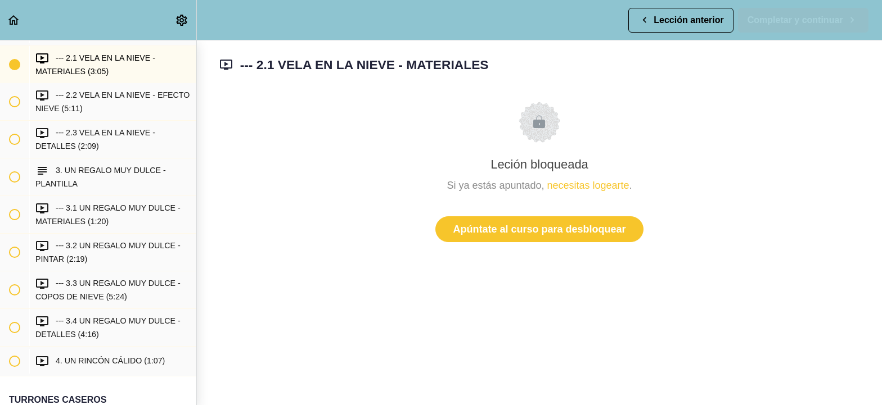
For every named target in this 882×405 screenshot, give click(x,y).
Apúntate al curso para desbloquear (539, 229)
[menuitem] (182, 20)
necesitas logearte (588, 185)
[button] (14, 20)
